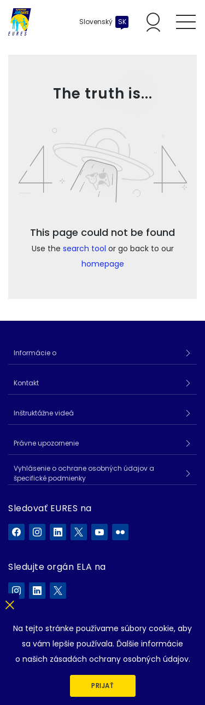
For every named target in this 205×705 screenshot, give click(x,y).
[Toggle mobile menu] (186, 22)
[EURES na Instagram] (37, 532)
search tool (84, 248)
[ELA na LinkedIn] (37, 590)
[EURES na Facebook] (16, 532)
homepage (102, 263)
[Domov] (19, 22)
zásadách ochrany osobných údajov (119, 659)
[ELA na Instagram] (16, 590)
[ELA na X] (58, 590)
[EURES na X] (79, 532)
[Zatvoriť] (9, 603)
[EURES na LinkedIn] (58, 532)
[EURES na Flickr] (120, 532)
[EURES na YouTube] (99, 532)
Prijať (102, 685)
